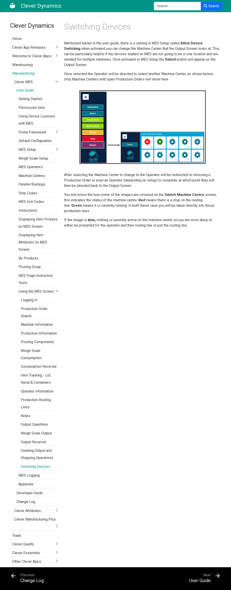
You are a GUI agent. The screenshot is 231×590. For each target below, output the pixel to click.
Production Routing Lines (36, 403)
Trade (16, 535)
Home (17, 39)
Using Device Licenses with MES (36, 120)
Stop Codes (27, 193)
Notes (25, 416)
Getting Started (30, 99)
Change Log (25, 502)
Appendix (25, 484)
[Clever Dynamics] (35, 6)
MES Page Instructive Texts (35, 279)
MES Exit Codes (31, 202)
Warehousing (22, 65)
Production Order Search (34, 312)
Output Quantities (34, 424)
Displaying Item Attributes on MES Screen (32, 242)
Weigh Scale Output (36, 433)
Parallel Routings (31, 184)
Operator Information (37, 391)
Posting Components (37, 342)
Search (211, 6)
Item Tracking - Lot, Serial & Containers (36, 379)
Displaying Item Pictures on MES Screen (38, 223)
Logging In (29, 300)
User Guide (25, 90)
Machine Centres (31, 176)
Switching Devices (35, 466)
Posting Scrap (29, 267)
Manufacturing (23, 73)
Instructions (27, 210)
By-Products (28, 258)
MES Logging (29, 475)
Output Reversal (33, 442)
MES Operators (30, 167)
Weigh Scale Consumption (31, 354)
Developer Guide (29, 493)
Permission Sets (31, 108)
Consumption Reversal (38, 366)
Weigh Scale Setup (33, 158)
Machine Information (37, 324)
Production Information (39, 333)
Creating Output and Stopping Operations (37, 454)
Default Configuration (35, 141)
